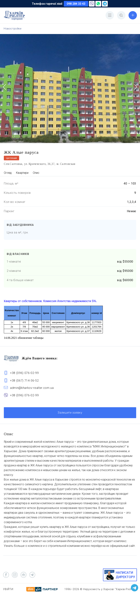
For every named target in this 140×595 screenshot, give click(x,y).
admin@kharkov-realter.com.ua (32, 388)
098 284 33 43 (76, 3)
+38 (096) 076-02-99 (24, 373)
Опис (36, 172)
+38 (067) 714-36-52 (24, 380)
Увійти (8, 589)
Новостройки (13, 28)
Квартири (22, 172)
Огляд (8, 172)
